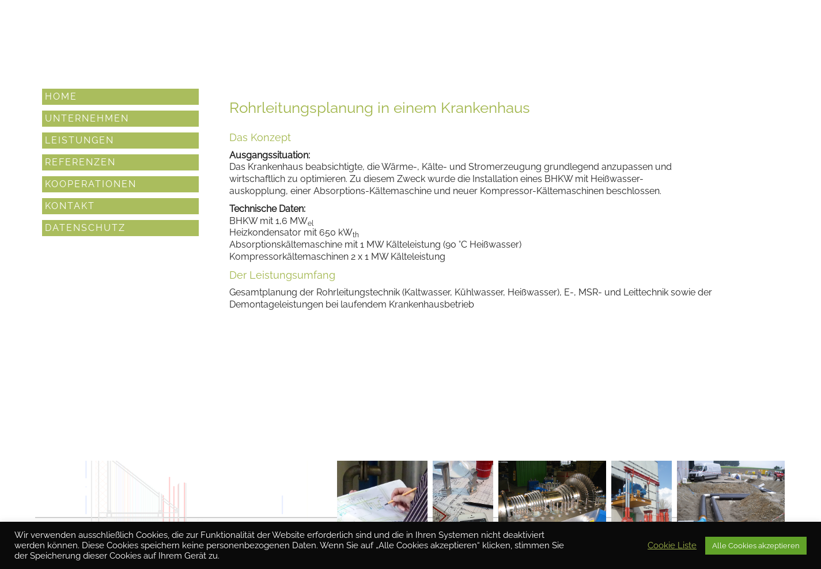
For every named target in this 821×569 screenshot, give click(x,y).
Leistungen (79, 139)
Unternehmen (87, 117)
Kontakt (70, 205)
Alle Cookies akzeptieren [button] (756, 545)
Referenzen (80, 161)
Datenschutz (85, 227)
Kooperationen (91, 183)
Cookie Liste (672, 545)
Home (61, 95)
